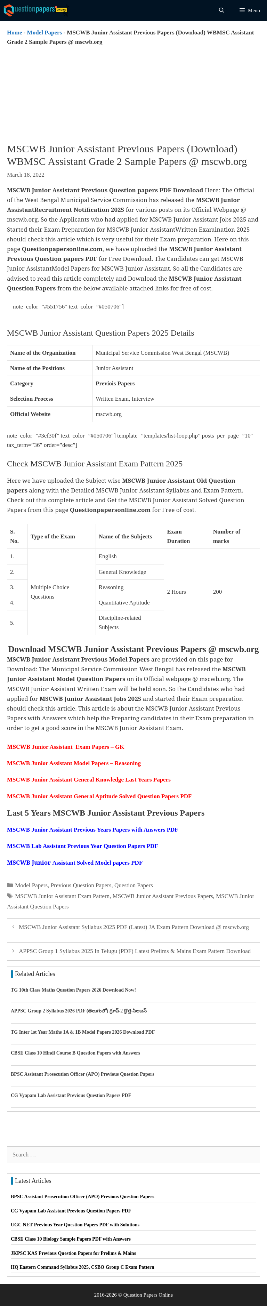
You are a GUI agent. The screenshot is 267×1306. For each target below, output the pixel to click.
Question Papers (133, 885)
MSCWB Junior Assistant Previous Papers (163, 896)
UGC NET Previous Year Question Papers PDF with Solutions (75, 1224)
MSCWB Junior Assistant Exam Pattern (62, 896)
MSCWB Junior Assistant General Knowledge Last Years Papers (89, 779)
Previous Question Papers (81, 885)
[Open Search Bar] (221, 10)
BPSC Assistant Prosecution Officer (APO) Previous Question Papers (82, 1074)
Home (14, 32)
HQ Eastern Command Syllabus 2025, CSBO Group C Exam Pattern (82, 1267)
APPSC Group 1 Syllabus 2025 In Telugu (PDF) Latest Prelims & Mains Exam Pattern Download (135, 951)
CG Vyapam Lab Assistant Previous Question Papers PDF (71, 1095)
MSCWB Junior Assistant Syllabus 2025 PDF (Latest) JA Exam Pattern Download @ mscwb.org (134, 927)
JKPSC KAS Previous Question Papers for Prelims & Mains (73, 1253)
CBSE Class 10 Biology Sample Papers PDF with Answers (71, 1239)
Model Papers (44, 32)
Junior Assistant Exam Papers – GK (65, 747)
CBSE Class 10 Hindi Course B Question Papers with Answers (75, 1053)
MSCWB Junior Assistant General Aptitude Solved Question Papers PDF (99, 796)
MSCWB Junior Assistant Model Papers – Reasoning (74, 763)
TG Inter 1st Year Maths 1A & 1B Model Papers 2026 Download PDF (83, 1032)
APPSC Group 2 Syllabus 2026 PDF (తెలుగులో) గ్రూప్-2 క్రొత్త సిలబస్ (79, 1010)
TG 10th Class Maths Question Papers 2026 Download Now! (73, 990)
